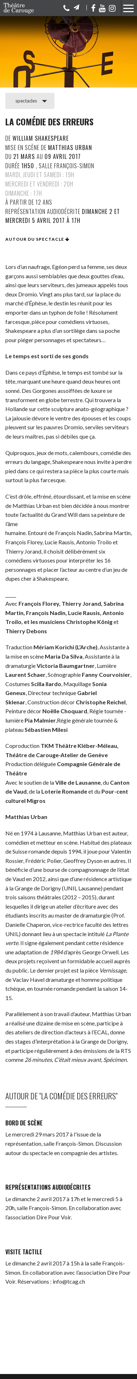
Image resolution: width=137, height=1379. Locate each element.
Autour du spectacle (37, 239)
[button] (127, 10)
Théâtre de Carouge (21, 8)
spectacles (26, 101)
